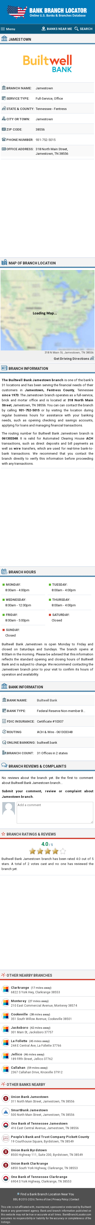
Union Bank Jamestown (29, 1097)
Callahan (18, 1068)
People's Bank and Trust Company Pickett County (50, 1137)
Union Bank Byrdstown (29, 1150)
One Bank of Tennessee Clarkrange (39, 1177)
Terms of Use (43, 1199)
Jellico (16, 1054)
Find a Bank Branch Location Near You (47, 1194)
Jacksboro (19, 1028)
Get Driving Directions (71, 359)
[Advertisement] (47, 208)
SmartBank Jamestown (29, 1110)
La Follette (19, 1041)
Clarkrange (20, 988)
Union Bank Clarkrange (29, 1163)
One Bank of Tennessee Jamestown (39, 1123)
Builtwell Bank (47, 700)
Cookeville (19, 1014)
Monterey (18, 1001)
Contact (74, 1199)
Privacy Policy (60, 1199)
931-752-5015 (45, 140)
